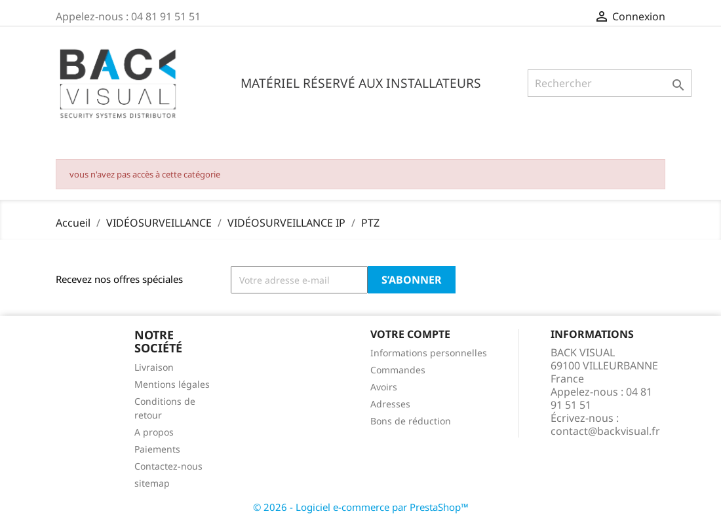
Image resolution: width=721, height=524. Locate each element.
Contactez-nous (168, 466)
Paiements (157, 449)
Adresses (390, 404)
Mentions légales (172, 384)
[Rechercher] (610, 83)
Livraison (154, 367)
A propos (154, 432)
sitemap (152, 483)
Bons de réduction (410, 421)
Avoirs (383, 387)
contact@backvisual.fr (605, 431)
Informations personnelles (428, 352)
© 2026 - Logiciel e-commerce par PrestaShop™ (361, 507)
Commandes (397, 370)
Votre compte (410, 334)
